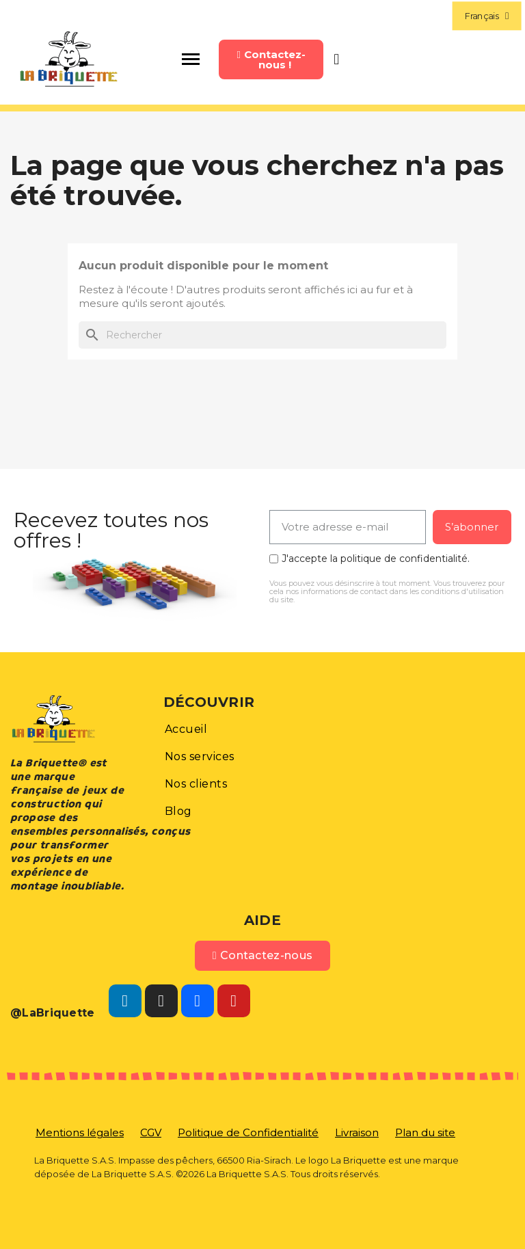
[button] (271, 59)
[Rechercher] (262, 335)
